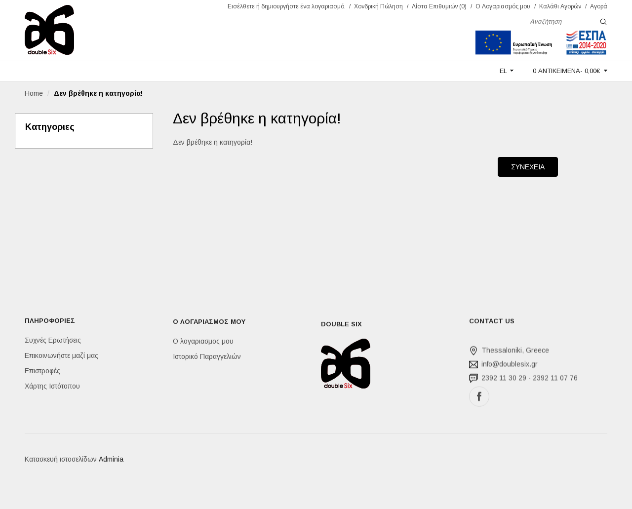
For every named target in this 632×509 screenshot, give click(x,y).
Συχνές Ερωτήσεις (53, 341)
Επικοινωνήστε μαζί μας (61, 356)
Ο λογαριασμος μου (203, 342)
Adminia (111, 461)
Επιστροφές (42, 371)
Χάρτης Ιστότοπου (52, 387)
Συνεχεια (528, 167)
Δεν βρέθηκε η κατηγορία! (98, 93)
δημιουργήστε (280, 6)
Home (34, 93)
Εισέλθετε (241, 6)
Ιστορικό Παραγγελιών (207, 357)
